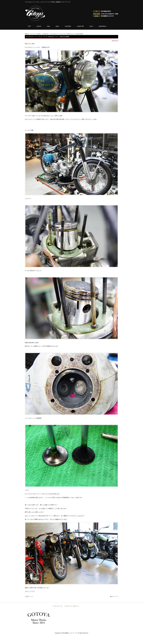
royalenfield (45, 33)
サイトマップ (58, 610)
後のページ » (114, 601)
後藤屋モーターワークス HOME (32, 33)
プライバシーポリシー (72, 610)
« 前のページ (29, 601)
